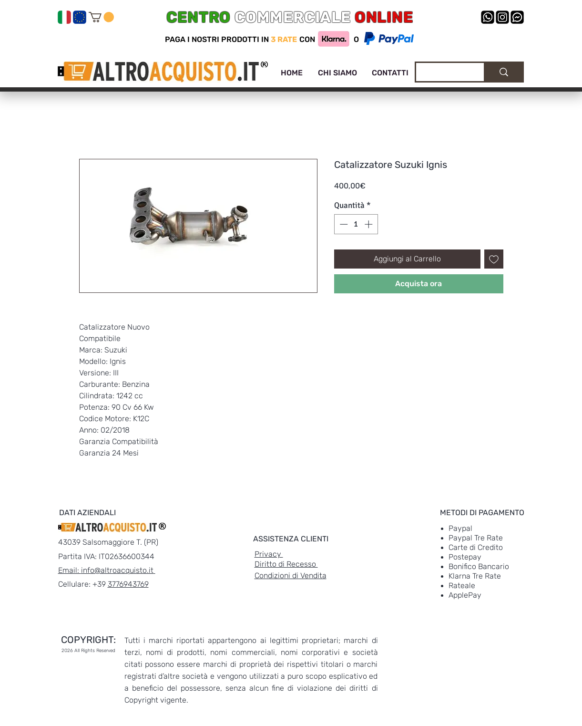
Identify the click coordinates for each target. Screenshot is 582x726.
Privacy (269, 554)
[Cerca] (443, 73)
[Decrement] (343, 224)
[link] (101, 17)
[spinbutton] (355, 224)
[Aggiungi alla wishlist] (493, 259)
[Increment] (369, 224)
